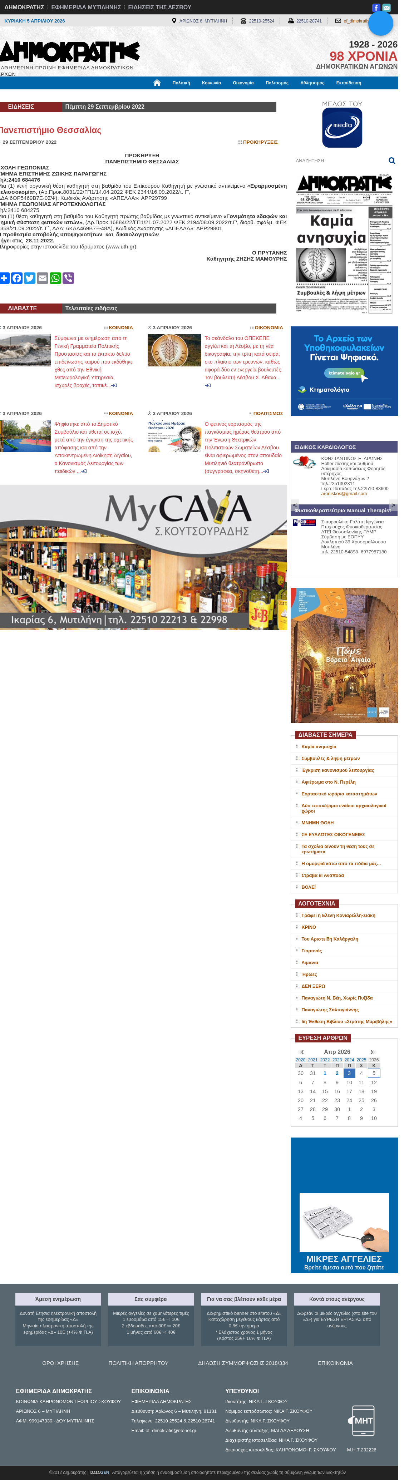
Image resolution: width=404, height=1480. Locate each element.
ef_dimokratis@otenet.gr (367, 21)
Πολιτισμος (268, 413)
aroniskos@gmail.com (344, 493)
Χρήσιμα (145, 95)
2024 (349, 1059)
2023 (337, 1059)
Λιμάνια (310, 962)
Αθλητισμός (312, 82)
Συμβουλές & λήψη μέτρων (331, 758)
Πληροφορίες (204, 95)
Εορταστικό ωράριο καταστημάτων (340, 793)
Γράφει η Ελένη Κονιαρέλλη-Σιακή (338, 915)
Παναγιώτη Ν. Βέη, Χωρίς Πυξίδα (337, 998)
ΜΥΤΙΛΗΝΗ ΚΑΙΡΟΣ (344, 1166)
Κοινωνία (211, 82)
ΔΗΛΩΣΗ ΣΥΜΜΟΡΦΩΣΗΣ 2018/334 (243, 1363)
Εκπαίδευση (348, 82)
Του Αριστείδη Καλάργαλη (330, 939)
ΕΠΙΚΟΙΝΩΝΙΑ (335, 1363)
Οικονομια (269, 327)
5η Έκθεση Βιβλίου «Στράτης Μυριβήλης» (347, 1021)
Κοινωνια (121, 327)
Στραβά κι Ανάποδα (323, 875)
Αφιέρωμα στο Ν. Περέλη (329, 782)
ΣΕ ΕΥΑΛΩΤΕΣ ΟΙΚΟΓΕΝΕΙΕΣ (333, 834)
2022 (325, 1059)
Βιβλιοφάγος (88, 95)
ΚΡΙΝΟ (309, 927)
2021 (313, 1059)
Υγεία (118, 95)
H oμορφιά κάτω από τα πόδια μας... (341, 863)
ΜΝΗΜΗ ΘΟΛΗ (318, 822)
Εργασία (54, 95)
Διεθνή (172, 95)
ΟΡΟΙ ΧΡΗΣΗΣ (60, 1363)
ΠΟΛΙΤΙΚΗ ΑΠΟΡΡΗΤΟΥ (138, 1363)
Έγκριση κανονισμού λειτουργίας (338, 770)
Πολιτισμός (277, 82)
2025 (361, 1059)
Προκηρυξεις (260, 142)
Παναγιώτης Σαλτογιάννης (330, 1009)
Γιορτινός (312, 950)
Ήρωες (309, 974)
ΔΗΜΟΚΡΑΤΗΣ (24, 7)
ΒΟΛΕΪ (309, 887)
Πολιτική (181, 82)
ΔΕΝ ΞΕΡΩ (313, 986)
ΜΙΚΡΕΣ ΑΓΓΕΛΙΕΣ (344, 1257)
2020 (301, 1059)
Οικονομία (243, 82)
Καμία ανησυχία (319, 746)
